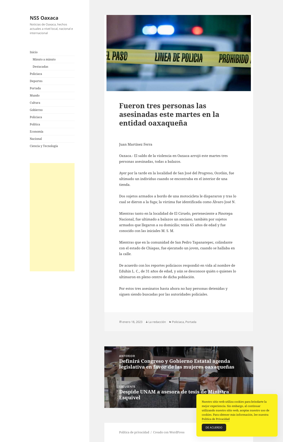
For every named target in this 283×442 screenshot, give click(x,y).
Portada (35, 88)
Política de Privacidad (216, 419)
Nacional (36, 139)
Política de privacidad (134, 432)
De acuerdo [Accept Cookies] (214, 427)
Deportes (36, 81)
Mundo (35, 95)
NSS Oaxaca (44, 17)
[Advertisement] (52, 217)
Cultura (35, 103)
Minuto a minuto (44, 59)
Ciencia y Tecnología (44, 146)
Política (35, 124)
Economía (36, 132)
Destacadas (40, 67)
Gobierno (36, 110)
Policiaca (36, 74)
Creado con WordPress (168, 432)
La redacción (157, 322)
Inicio (34, 52)
